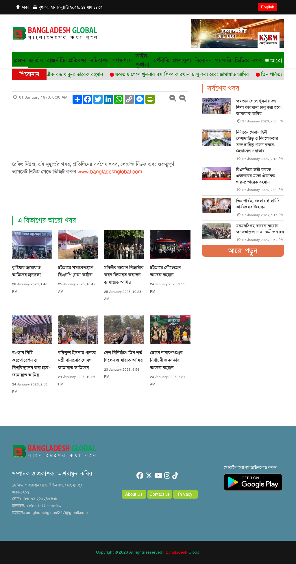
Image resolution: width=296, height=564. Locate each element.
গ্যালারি (223, 60)
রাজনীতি (56, 60)
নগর (257, 60)
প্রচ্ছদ (19, 60)
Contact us (159, 494)
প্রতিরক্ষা (77, 60)
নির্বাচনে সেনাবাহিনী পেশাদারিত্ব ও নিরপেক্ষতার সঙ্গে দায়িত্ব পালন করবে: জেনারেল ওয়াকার (257, 141)
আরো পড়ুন (242, 250)
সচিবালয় (99, 60)
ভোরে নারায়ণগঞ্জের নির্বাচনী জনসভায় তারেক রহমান (166, 360)
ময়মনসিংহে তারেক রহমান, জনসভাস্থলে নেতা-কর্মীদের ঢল (260, 229)
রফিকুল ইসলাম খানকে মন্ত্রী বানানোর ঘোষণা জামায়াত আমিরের (77, 360)
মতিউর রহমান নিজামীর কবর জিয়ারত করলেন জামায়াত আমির (123, 274)
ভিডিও (242, 60)
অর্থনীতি (161, 60)
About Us (134, 494)
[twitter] (148, 475)
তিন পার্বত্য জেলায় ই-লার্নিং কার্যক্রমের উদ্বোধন (257, 204)
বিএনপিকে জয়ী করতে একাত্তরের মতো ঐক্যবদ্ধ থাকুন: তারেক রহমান (255, 176)
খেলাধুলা (182, 60)
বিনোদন (203, 60)
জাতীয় (36, 60)
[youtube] (158, 475)
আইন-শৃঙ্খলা (142, 60)
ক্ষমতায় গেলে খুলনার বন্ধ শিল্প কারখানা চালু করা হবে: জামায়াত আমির (259, 107)
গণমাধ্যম (122, 60)
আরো (273, 60)
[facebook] (139, 475)
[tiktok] (175, 475)
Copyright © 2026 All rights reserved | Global (148, 552)
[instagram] (167, 475)
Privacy (185, 494)
